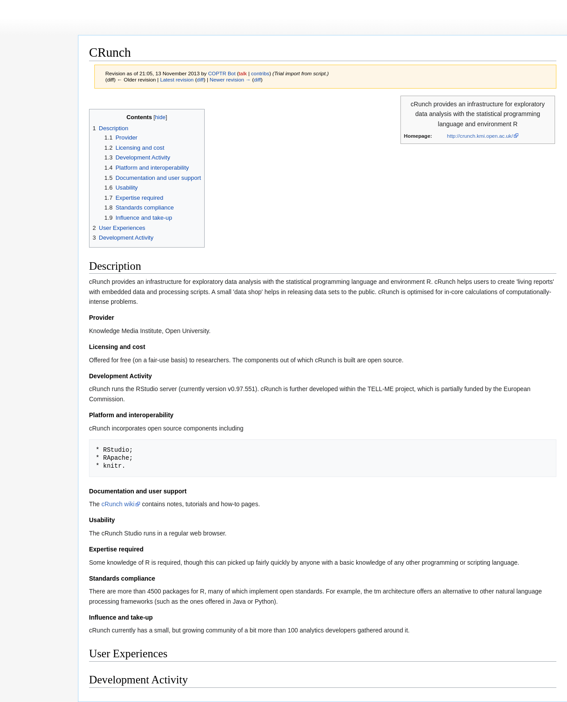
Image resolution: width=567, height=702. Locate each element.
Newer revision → (230, 79)
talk (243, 73)
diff (200, 79)
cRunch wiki (118, 504)
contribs (260, 73)
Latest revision (177, 79)
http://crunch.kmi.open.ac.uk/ (480, 136)
